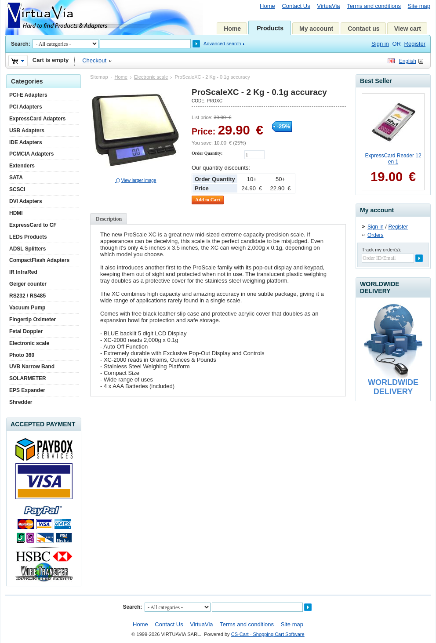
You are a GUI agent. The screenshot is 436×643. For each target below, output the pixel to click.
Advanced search (222, 43)
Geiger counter (28, 284)
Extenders (22, 166)
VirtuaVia (328, 6)
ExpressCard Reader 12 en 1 (393, 159)
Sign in (380, 43)
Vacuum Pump (27, 308)
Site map (419, 6)
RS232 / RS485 (27, 296)
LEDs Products (28, 237)
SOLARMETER (27, 378)
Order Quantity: (207, 153)
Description (109, 219)
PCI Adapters (25, 107)
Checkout (94, 60)
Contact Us (296, 6)
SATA (16, 177)
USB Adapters (26, 130)
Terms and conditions (374, 6)
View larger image (138, 180)
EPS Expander (27, 390)
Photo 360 (21, 355)
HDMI (16, 213)
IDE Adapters (25, 142)
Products (270, 28)
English (407, 61)
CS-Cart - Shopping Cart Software (268, 634)
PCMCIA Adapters (31, 154)
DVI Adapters (25, 201)
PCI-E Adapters (28, 95)
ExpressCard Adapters (37, 119)
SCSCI (17, 189)
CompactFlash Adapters (39, 260)
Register (414, 43)
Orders (375, 235)
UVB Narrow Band (31, 366)
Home (267, 6)
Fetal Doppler (26, 331)
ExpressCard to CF (33, 225)
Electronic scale (151, 77)
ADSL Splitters (27, 249)
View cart (407, 28)
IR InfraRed (23, 272)
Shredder (20, 402)
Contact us (364, 28)
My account (316, 28)
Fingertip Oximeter (32, 319)
